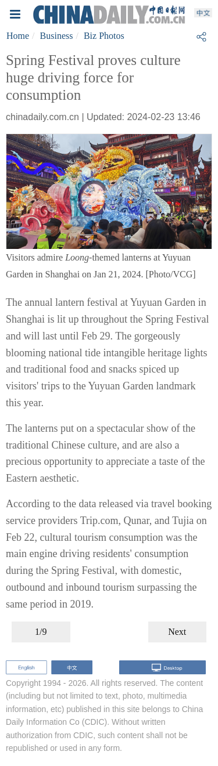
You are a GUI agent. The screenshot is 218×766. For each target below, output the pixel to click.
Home (17, 36)
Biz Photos (104, 36)
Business (56, 36)
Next (177, 632)
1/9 (41, 632)
